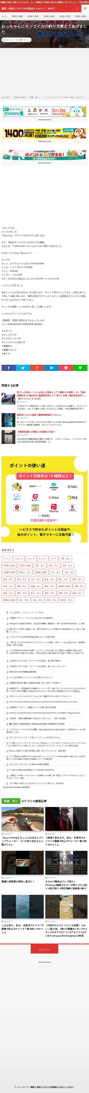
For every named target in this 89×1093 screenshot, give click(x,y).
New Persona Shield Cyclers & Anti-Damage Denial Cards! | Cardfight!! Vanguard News (44, 713)
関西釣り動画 (17, 16)
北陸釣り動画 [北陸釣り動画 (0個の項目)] (9, 572)
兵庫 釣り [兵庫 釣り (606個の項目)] (67, 565)
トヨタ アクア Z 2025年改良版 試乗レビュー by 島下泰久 (32, 637)
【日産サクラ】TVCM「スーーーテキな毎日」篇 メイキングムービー (37, 666)
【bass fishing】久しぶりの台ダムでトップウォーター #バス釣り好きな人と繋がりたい (23, 841)
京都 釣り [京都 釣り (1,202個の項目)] (40, 565)
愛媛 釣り (23, 40)
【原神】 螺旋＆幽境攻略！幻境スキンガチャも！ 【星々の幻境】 (37, 718)
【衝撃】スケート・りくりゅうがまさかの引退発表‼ (31, 618)
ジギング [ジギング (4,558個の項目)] (31, 558)
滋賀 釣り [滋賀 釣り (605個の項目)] (8, 593)
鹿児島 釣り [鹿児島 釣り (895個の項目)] (66, 600)
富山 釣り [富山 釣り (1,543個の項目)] (22, 579)
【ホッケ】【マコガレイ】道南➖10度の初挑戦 (29, 764)
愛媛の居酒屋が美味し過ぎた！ (18, 881)
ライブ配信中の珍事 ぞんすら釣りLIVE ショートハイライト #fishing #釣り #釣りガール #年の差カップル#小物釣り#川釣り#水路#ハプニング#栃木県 (45, 757)
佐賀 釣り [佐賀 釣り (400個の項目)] (54, 565)
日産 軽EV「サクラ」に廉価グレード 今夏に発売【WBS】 (33, 707)
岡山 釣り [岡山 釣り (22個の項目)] (63, 579)
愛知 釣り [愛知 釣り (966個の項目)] (50, 586)
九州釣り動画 (64, 16)
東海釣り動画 (33, 16)
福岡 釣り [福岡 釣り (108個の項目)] (63, 593)
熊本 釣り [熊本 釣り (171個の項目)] (22, 593)
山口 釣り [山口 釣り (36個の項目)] (36, 579)
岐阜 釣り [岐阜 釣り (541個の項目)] (50, 579)
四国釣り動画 (80, 16)
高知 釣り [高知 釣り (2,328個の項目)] (38, 600)
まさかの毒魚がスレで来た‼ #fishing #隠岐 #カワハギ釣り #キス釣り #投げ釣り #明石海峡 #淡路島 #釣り (66, 885)
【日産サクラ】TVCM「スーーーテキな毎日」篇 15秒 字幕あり (35, 661)
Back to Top (44, 949)
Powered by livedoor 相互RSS (16, 787)
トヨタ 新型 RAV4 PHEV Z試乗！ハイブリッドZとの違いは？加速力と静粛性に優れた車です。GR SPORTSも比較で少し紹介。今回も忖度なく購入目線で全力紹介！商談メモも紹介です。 (45, 651)
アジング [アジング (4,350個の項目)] (7, 558)
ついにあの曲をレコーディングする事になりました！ (31, 677)
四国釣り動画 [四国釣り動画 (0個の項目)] (41, 572)
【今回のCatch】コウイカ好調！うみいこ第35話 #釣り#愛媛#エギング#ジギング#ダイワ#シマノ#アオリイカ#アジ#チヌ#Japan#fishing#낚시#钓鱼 (66, 930)
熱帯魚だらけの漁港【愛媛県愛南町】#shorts (39, 414)
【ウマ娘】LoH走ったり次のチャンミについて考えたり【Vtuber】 (36, 783)
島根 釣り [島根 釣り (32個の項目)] (77, 579)
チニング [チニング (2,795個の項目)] (43, 558)
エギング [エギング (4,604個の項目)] (19, 558)
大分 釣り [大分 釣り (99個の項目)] (56, 572)
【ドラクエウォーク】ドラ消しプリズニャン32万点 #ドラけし (35, 737)
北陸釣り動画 (48, 16)
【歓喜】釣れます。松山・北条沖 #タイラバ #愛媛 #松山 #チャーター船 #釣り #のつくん (66, 841)
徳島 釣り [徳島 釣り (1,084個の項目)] (22, 586)
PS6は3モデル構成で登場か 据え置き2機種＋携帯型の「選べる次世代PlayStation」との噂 (46, 623)
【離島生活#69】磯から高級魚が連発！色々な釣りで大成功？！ (35, 683)
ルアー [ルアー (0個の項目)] (53, 558)
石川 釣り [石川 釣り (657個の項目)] (36, 593)
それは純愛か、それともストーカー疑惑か (26, 612)
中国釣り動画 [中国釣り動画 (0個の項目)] (9, 565)
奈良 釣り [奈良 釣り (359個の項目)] (8, 579)
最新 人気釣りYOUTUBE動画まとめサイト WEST (52, 1087)
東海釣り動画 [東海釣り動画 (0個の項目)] (64, 586)
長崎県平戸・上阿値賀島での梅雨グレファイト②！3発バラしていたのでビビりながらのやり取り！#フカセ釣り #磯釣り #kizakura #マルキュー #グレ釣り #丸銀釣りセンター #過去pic (46, 689)
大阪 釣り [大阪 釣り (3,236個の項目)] (69, 572)
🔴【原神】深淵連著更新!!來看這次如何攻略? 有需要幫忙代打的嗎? (37, 724)
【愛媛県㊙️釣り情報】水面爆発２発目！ (36, 431)
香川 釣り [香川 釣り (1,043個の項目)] (24, 600)
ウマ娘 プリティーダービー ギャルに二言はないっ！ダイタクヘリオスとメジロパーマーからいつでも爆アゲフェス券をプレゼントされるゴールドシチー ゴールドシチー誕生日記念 (45, 744)
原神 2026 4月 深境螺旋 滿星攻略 (22, 672)
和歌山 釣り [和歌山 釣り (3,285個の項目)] (25, 572)
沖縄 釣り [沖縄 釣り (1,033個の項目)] (79, 586)
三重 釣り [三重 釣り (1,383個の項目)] (65, 558)
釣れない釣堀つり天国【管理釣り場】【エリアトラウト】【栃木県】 (37, 751)
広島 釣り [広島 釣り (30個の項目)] (8, 586)
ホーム (4, 16)
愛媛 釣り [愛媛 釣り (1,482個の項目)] (36, 586)
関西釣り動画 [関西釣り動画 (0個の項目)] (9, 600)
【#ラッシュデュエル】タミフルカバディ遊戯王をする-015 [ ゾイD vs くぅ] (40, 696)
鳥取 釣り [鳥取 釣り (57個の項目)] (52, 600)
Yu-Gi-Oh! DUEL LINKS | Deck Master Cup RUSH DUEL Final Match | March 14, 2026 (43, 702)
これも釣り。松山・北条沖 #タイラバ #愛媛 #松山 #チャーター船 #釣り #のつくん (23, 929)
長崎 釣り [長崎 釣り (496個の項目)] (77, 593)
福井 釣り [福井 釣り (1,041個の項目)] (50, 593)
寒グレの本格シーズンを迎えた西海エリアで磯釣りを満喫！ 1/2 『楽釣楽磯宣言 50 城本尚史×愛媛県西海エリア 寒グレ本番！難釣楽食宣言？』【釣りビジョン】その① (51, 395)
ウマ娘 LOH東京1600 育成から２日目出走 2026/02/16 (31, 770)
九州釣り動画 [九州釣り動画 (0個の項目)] (25, 565)
